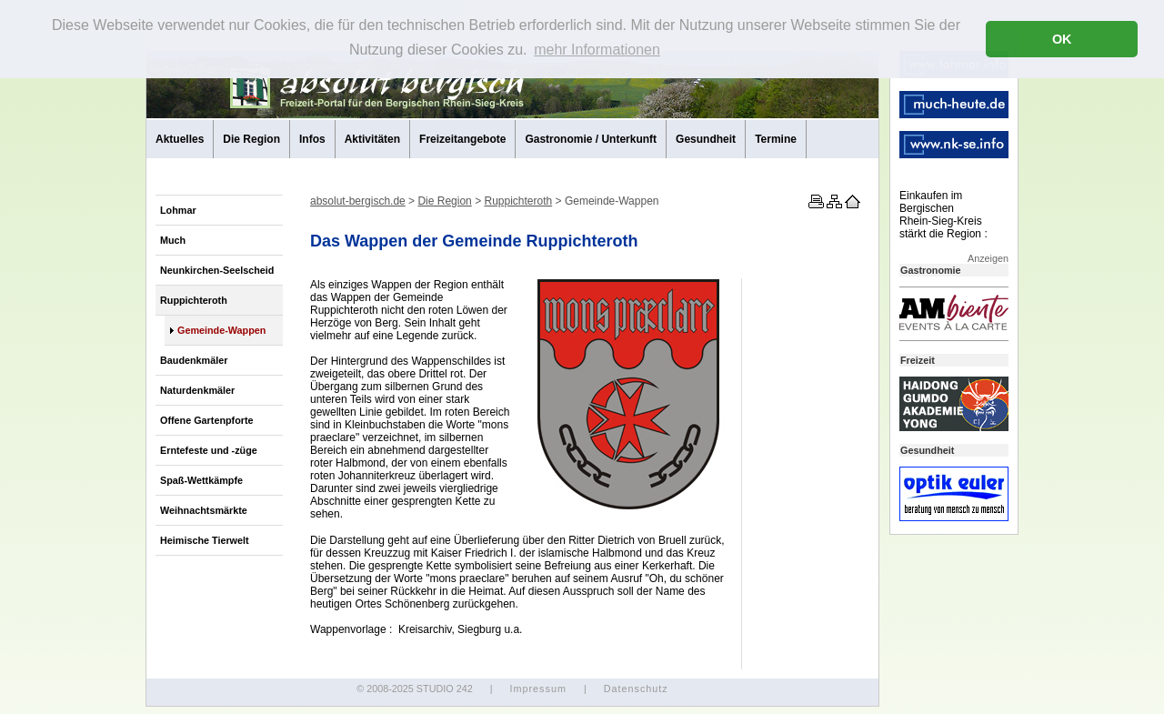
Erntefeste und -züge (208, 450)
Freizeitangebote (462, 139)
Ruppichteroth (193, 300)
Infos (312, 139)
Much (173, 240)
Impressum (537, 688)
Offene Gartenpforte (207, 420)
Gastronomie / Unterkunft (591, 139)
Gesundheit (706, 139)
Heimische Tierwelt (204, 540)
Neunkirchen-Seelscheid (217, 270)
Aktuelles (180, 139)
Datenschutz (636, 688)
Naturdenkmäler (197, 390)
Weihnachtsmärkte (203, 510)
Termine (776, 139)
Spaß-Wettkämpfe (201, 480)
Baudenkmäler (193, 360)
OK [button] (1062, 39)
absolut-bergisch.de (358, 201)
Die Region (251, 139)
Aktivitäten (372, 139)
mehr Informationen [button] (597, 49)
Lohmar (178, 210)
